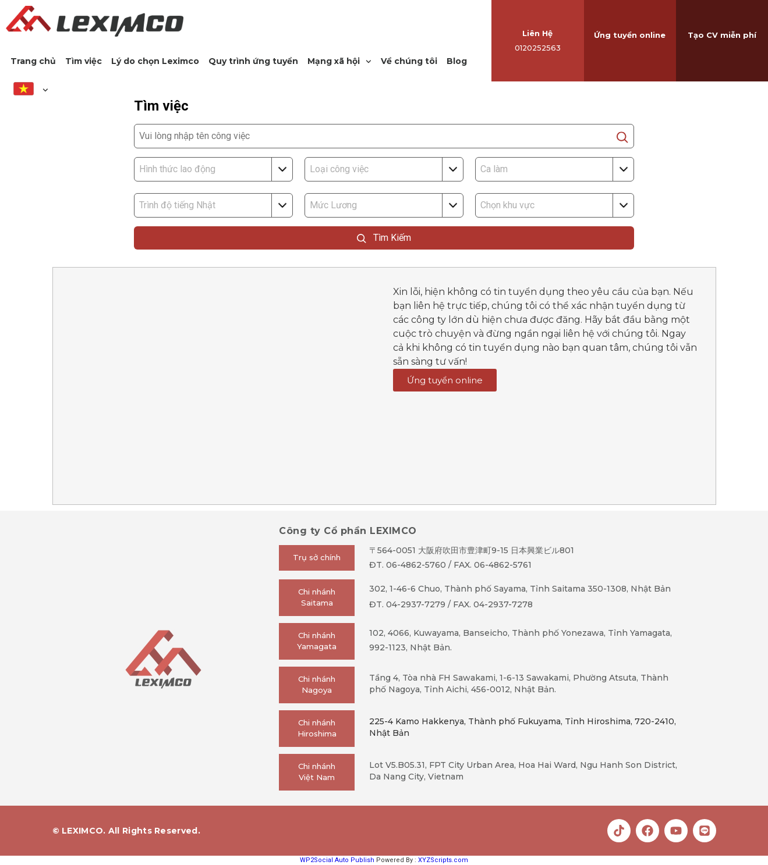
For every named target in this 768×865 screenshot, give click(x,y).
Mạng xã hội (339, 61)
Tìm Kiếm (384, 237)
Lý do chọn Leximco (155, 61)
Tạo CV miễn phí (722, 35)
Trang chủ (33, 61)
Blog (457, 61)
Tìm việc (83, 61)
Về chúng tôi (409, 61)
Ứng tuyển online (630, 35)
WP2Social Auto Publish (337, 860)
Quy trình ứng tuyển (253, 61)
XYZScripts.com (443, 860)
